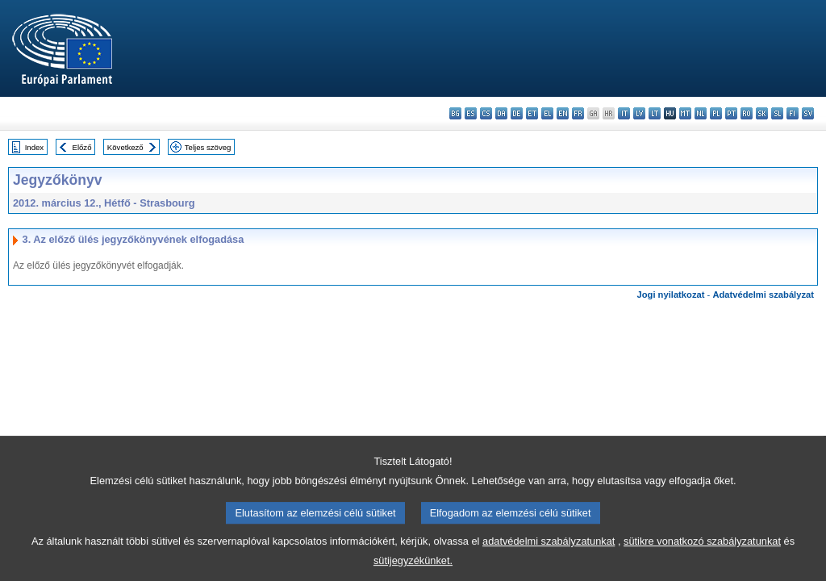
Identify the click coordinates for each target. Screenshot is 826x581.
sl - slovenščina (777, 113)
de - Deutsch (517, 113)
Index (34, 147)
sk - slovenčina (762, 113)
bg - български (455, 113)
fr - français (578, 113)
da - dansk (501, 113)
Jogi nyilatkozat (671, 294)
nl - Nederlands (701, 113)
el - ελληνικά (547, 113)
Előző (82, 147)
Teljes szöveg (208, 147)
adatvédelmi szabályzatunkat (548, 552)
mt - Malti (685, 113)
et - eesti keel (532, 113)
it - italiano (624, 113)
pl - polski (716, 113)
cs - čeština (486, 113)
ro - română (746, 113)
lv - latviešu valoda (639, 113)
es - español (471, 113)
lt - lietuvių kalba (655, 113)
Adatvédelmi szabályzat (763, 294)
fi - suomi (792, 113)
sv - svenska (808, 113)
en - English (563, 113)
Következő (125, 147)
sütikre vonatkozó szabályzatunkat (702, 552)
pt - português (731, 113)
